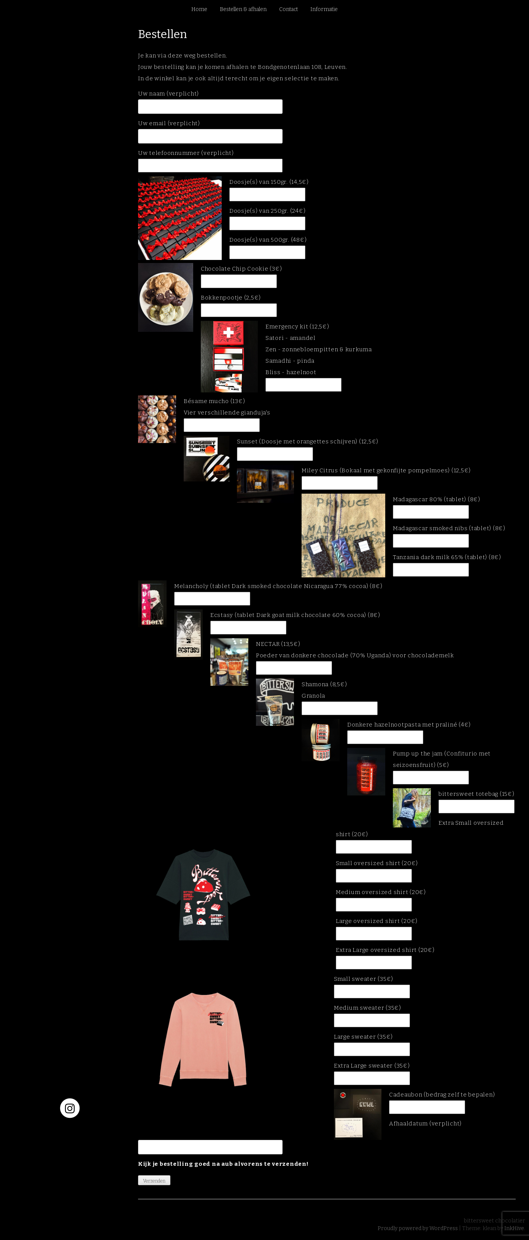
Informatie (324, 9)
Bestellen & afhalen (243, 9)
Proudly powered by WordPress (418, 1228)
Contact (288, 9)
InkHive (514, 1228)
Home (199, 9)
